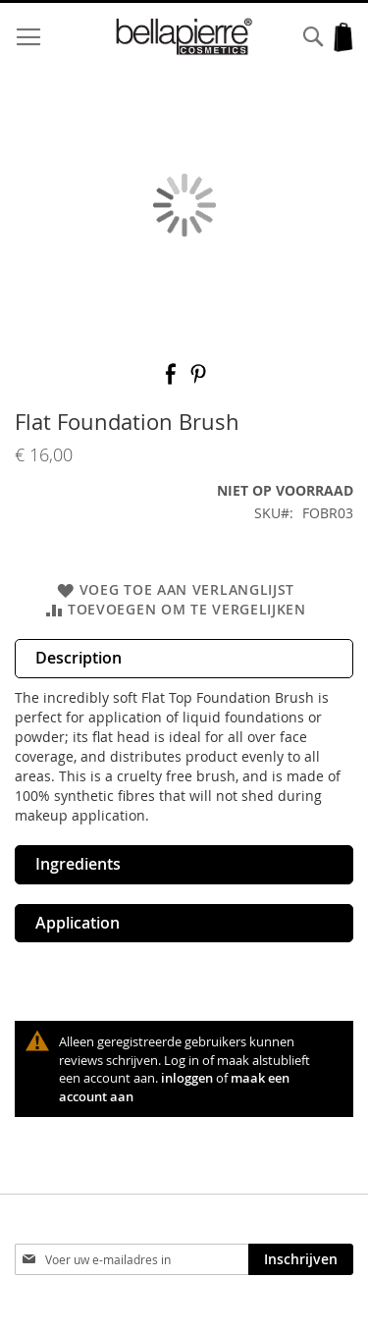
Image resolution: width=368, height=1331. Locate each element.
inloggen (187, 1078)
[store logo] (184, 37)
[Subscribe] (300, 1259)
